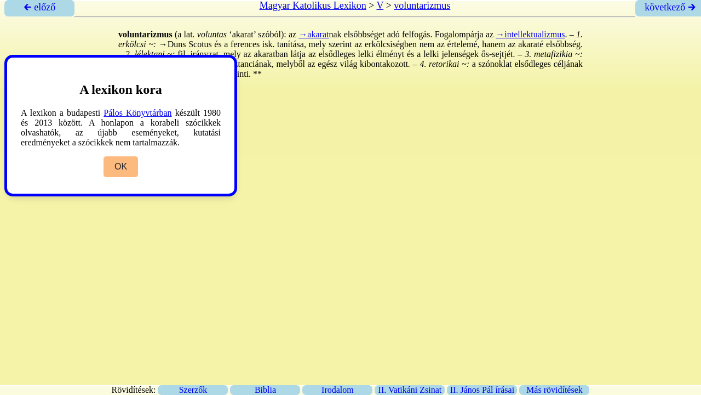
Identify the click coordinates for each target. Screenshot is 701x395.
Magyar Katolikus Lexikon (313, 5)
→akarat (313, 34)
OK (120, 166)
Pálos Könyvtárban (137, 112)
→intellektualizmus (530, 34)
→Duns (172, 44)
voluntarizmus (422, 5)
